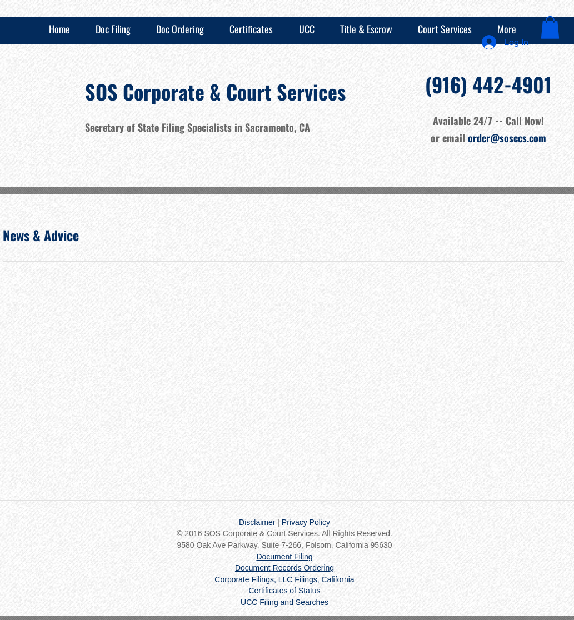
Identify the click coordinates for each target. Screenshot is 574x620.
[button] (550, 27)
